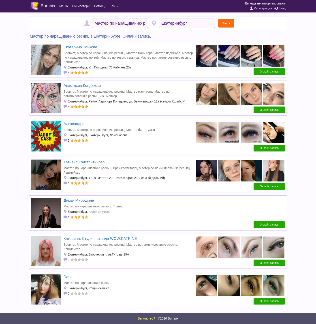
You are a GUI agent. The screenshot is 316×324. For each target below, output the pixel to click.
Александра (74, 124)
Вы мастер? (81, 6)
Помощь (100, 6)
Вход (280, 8)
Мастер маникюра (139, 53)
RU (114, 6)
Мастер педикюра (167, 53)
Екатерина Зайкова (80, 47)
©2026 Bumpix (168, 318)
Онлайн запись (269, 71)
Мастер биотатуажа (140, 130)
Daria (68, 277)
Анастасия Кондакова (82, 85)
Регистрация (261, 8)
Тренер (118, 206)
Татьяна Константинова (84, 162)
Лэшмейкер (72, 62)
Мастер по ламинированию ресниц (166, 57)
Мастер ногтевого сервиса (119, 57)
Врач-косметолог (125, 168)
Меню (63, 6)
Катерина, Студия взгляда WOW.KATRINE (100, 239)
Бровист (69, 53)
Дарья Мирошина (79, 200)
